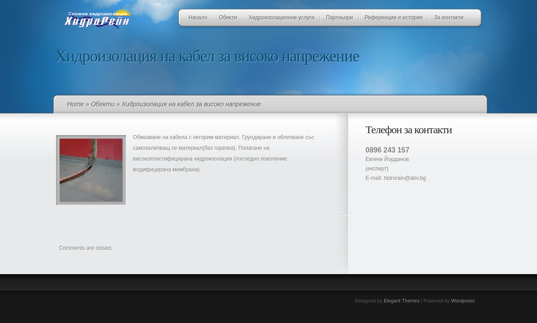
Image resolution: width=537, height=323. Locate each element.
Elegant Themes (402, 300)
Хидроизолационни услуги (282, 17)
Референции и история (394, 17)
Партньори (339, 17)
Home (75, 104)
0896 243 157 (388, 150)
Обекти (228, 17)
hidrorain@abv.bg (405, 178)
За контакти (448, 17)
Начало (198, 17)
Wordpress (463, 300)
